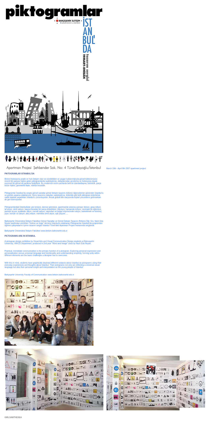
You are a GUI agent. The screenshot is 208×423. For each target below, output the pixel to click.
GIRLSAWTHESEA (13, 417)
